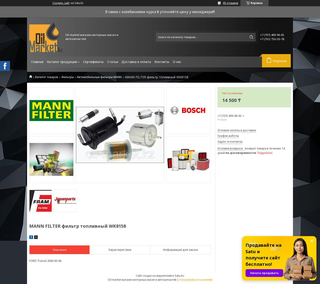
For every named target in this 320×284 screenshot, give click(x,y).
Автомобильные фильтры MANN (99, 77)
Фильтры (67, 77)
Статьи (112, 62)
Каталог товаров (46, 77)
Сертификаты (93, 62)
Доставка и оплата (136, 62)
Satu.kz (179, 276)
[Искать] (251, 37)
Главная (37, 62)
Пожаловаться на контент (196, 280)
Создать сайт (61, 3)
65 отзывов (230, 3)
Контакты (161, 62)
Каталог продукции (62, 62)
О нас (177, 62)
